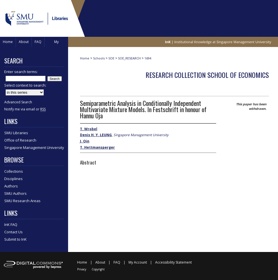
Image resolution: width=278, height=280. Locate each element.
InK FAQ (10, 224)
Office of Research (20, 140)
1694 (147, 58)
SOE (111, 58)
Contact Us (13, 231)
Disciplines (13, 178)
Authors (11, 186)
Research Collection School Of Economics (207, 75)
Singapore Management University (34, 147)
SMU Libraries (16, 132)
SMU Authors (15, 193)
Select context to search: (25, 85)
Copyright (98, 269)
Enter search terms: (21, 71)
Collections (13, 171)
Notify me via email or (25, 109)
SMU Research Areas (22, 200)
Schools (99, 58)
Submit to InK (15, 239)
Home (84, 58)
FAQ (116, 262)
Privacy (81, 269)
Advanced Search (18, 102)
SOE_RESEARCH (129, 58)
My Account (138, 262)
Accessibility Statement (173, 262)
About (100, 262)
